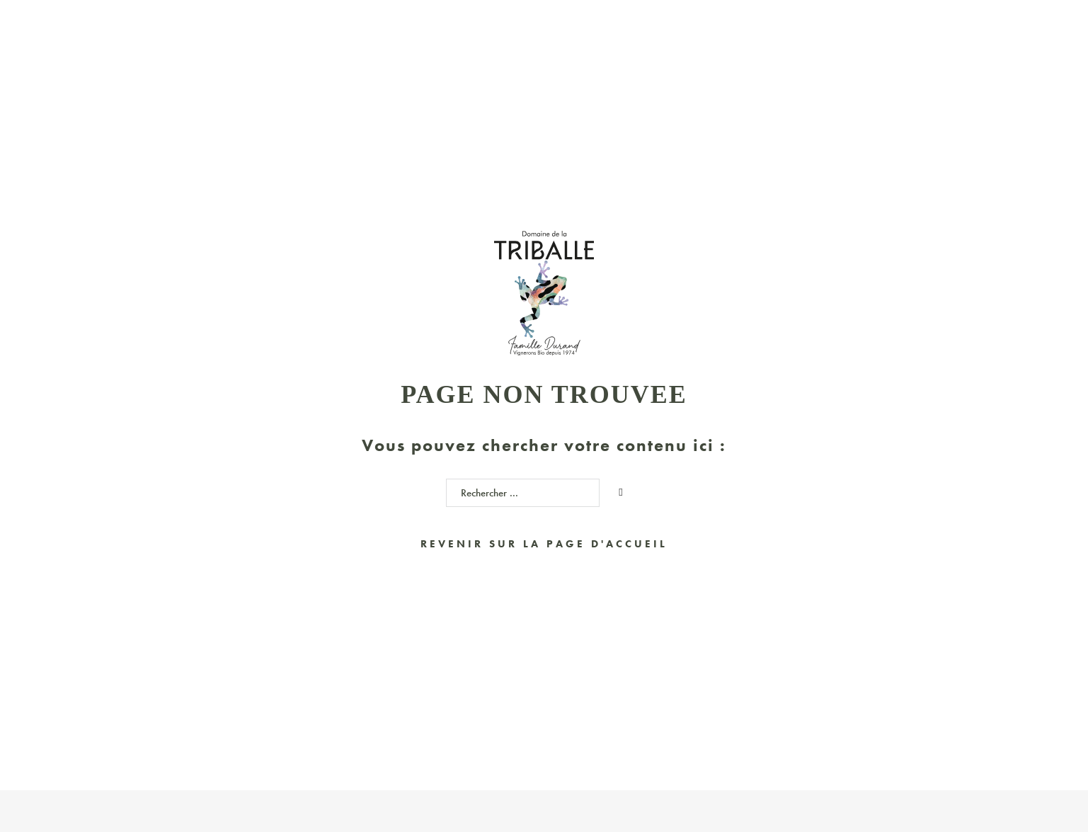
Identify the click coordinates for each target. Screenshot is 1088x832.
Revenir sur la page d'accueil (544, 544)
